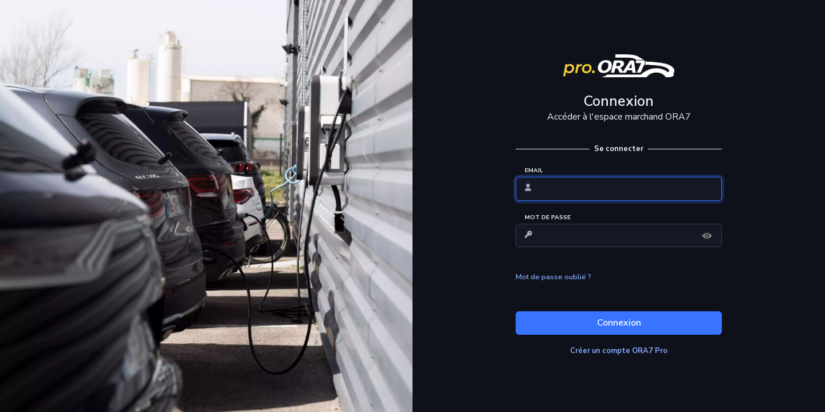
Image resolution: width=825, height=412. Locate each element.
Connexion (619, 322)
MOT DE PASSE (548, 217)
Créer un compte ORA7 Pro (618, 351)
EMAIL (534, 170)
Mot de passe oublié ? (553, 277)
